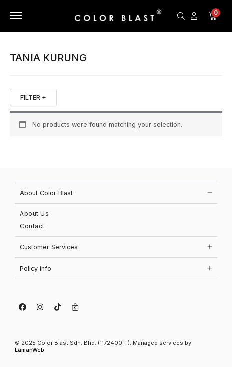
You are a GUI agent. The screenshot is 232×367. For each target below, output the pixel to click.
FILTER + (33, 97)
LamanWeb (29, 349)
